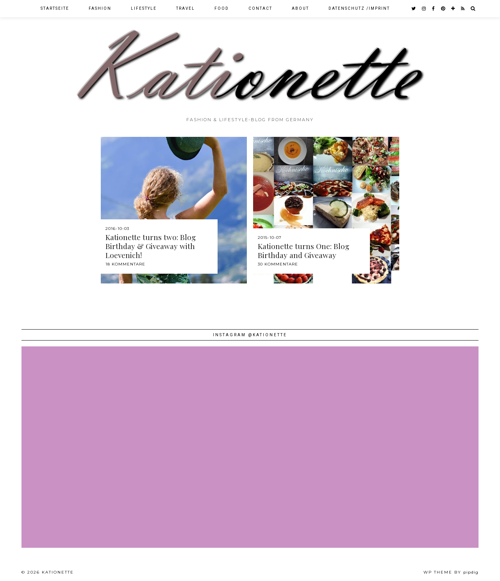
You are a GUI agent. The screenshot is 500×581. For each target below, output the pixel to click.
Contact (260, 8)
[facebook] (434, 8)
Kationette (58, 572)
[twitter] (413, 8)
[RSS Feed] (463, 8)
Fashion (100, 8)
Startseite (55, 8)
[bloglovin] (453, 8)
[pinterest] (443, 8)
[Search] (473, 8)
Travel (185, 8)
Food (221, 8)
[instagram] (424, 8)
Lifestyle (144, 8)
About (300, 8)
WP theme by (451, 572)
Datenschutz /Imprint (359, 8)
